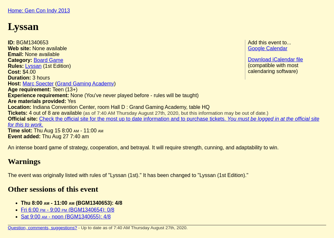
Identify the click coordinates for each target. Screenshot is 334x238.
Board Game (48, 60)
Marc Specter (38, 83)
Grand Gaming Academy (85, 83)
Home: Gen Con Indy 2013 (39, 10)
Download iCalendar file (275, 59)
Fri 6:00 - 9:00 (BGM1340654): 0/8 (67, 210)
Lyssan (33, 66)
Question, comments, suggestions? (42, 227)
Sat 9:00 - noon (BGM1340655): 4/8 (66, 216)
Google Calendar (267, 48)
